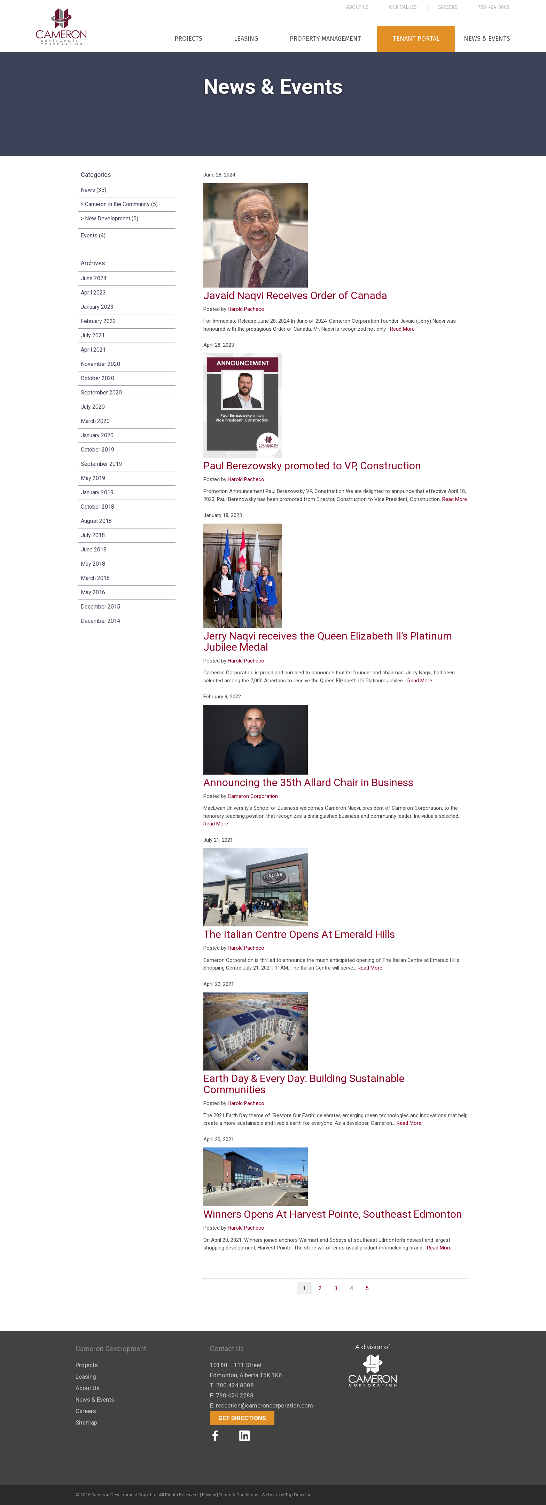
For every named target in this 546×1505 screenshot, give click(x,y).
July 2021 (93, 335)
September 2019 (101, 464)
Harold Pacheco (246, 309)
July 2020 (93, 406)
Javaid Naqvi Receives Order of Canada (295, 295)
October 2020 (97, 378)
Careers (447, 7)
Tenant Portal (416, 38)
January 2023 (97, 307)
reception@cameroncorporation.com (264, 1405)
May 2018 (93, 564)
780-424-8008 (493, 7)
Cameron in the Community (117, 204)
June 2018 (94, 549)
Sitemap (86, 1422)
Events (89, 235)
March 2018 (95, 578)
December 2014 (100, 621)
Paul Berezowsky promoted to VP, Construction (312, 466)
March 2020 (95, 421)
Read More (402, 329)
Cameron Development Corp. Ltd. (124, 1494)
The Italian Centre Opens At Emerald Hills (299, 934)
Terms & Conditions (238, 1494)
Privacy (209, 1494)
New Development (107, 218)
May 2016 (93, 592)
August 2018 (96, 521)
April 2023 (93, 292)
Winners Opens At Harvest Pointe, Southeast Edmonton (332, 1214)
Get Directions (242, 1417)
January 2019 (97, 492)
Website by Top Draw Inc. (287, 1494)
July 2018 (93, 535)
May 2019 (93, 478)
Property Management (325, 38)
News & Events (487, 38)
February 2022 (98, 321)
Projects (188, 38)
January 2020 (97, 435)
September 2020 (101, 392)
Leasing (246, 38)
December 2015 (100, 606)
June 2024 (94, 278)
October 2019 (97, 449)
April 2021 (93, 349)
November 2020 (100, 364)
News (88, 190)
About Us (357, 7)
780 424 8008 (235, 1385)
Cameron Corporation (253, 796)
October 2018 (97, 506)
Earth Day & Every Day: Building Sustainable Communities (304, 1084)
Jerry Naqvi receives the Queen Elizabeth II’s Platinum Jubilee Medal (327, 641)
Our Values (403, 7)
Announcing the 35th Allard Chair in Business (308, 782)
